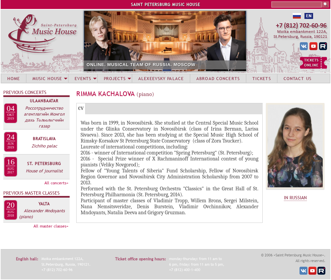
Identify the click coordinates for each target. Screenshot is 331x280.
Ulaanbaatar (44, 101)
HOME (13, 78)
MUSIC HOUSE (47, 78)
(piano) (26, 217)
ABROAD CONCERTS (218, 78)
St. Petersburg (44, 164)
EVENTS (83, 78)
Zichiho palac (44, 146)
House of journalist (44, 171)
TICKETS (261, 78)
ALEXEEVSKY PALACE (161, 78)
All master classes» (50, 226)
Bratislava (44, 139)
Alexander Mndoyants (44, 211)
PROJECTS (115, 78)
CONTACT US (297, 78)
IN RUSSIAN (295, 198)
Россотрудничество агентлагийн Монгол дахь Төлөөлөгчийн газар (44, 117)
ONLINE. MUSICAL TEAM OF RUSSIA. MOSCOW (141, 64)
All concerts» (56, 183)
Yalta (44, 204)
